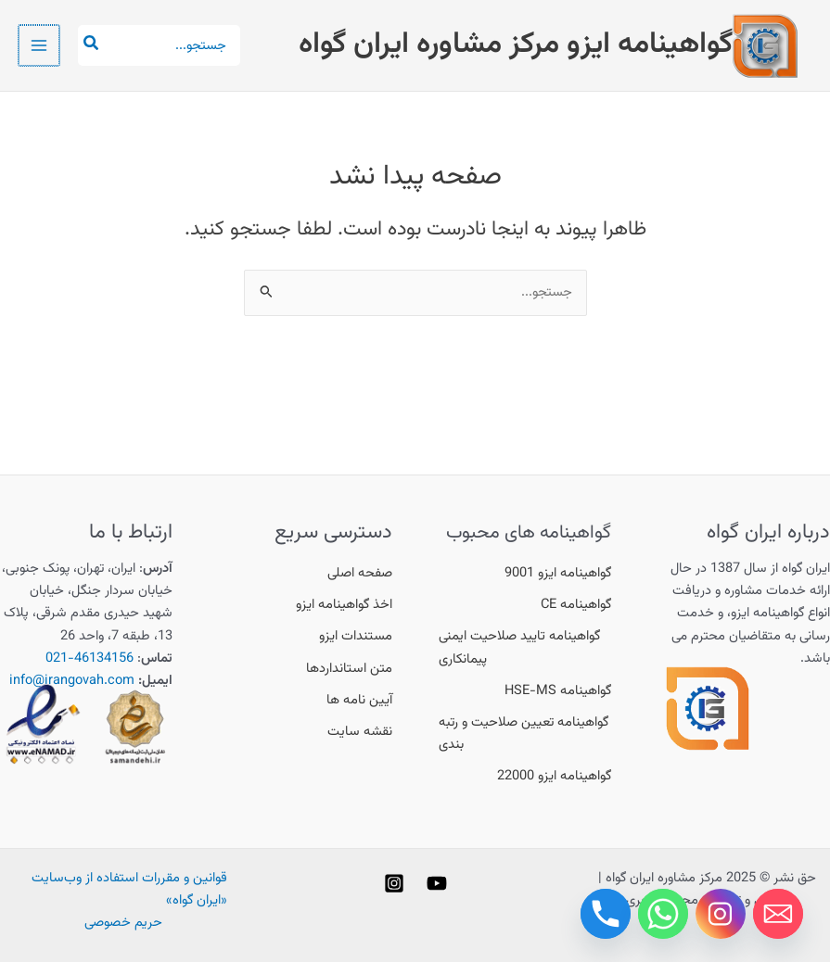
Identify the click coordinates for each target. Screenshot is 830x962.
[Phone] (606, 914)
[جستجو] (88, 45)
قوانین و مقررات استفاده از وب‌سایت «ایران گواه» (129, 889)
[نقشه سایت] (359, 732)
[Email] (778, 914)
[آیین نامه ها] (359, 701)
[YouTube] (437, 883)
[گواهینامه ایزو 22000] (554, 777)
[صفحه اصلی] (359, 574)
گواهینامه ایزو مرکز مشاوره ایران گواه (516, 44)
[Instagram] (394, 883)
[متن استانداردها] (349, 669)
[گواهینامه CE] (576, 605)
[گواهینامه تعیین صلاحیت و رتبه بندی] (525, 734)
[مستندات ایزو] (355, 637)
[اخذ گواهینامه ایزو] (344, 605)
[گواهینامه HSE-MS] (557, 691)
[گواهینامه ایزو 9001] (557, 574)
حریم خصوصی (123, 922)
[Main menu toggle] (38, 45)
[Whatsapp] (663, 914)
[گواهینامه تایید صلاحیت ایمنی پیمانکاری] (525, 648)
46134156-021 (89, 658)
